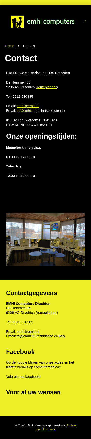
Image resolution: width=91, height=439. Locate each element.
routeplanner (47, 87)
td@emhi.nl (25, 111)
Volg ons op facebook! (23, 376)
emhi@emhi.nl (28, 106)
